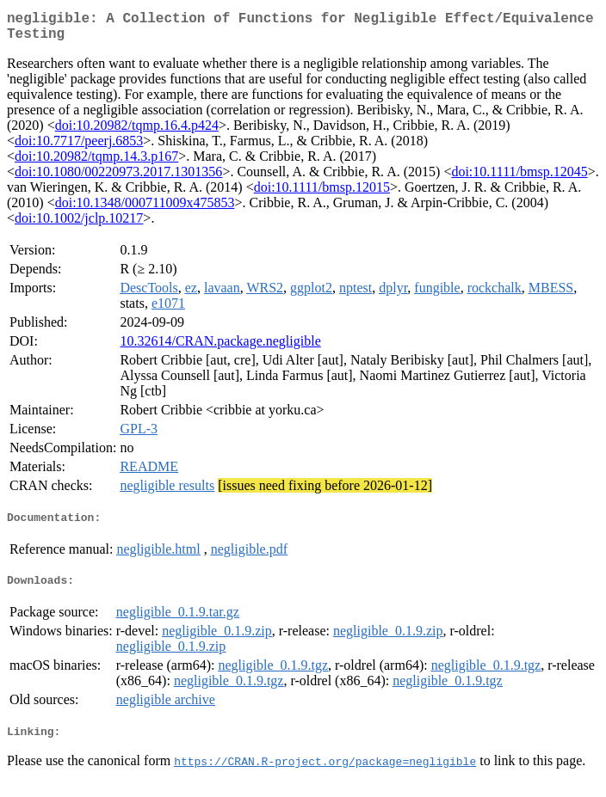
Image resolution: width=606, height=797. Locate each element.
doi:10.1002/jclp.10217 (79, 225)
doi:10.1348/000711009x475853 (145, 209)
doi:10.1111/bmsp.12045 (519, 178)
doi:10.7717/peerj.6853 (79, 147)
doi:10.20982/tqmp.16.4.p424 (137, 132)
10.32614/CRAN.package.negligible (220, 347)
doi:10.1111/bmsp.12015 (322, 194)
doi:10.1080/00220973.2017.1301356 (118, 178)
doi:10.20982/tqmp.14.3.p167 (96, 163)
